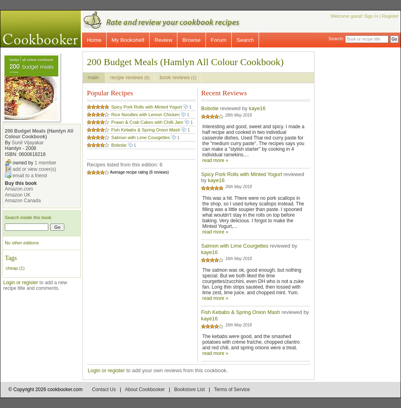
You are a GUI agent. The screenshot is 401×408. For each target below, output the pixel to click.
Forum (218, 40)
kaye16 (257, 108)
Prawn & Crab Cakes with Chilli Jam (147, 122)
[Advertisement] (364, 172)
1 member (45, 163)
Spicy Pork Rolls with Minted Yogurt (146, 107)
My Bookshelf (127, 40)
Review (163, 40)
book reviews (178, 77)
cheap (12, 268)
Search (245, 40)
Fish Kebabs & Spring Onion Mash (145, 129)
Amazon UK (18, 195)
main (94, 77)
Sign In (371, 16)
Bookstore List (189, 389)
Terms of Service (232, 389)
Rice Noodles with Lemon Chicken (145, 114)
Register (390, 16)
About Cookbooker (145, 389)
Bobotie (118, 145)
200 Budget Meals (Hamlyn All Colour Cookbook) (39, 133)
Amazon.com (19, 189)
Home (94, 40)
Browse (191, 40)
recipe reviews (130, 77)
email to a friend (29, 175)
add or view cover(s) (34, 169)
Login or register (20, 282)
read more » (215, 160)
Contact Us (104, 389)
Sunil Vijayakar (27, 143)
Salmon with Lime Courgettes (140, 137)
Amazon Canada (23, 200)
